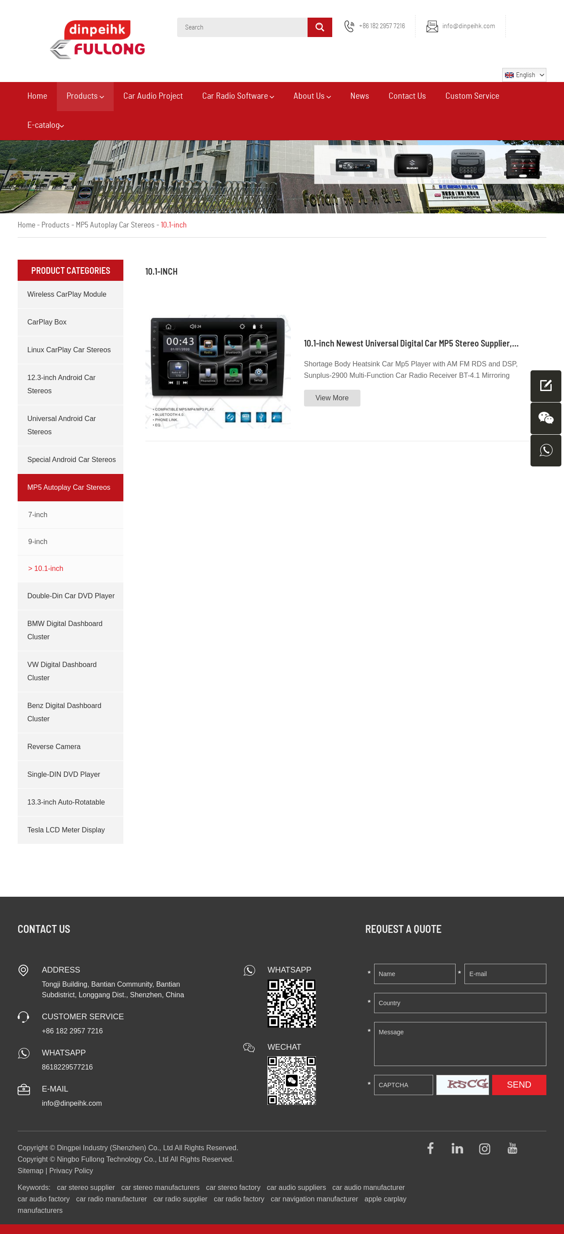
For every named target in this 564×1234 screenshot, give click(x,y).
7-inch (38, 514)
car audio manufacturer (368, 1187)
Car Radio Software (238, 96)
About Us (312, 96)
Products (85, 96)
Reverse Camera (54, 746)
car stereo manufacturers (160, 1187)
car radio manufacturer (111, 1199)
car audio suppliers (296, 1187)
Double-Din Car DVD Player (71, 596)
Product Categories (70, 270)
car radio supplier (180, 1199)
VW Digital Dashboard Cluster (61, 671)
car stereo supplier (86, 1187)
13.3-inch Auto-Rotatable (66, 802)
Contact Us (407, 96)
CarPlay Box (47, 322)
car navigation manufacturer (314, 1199)
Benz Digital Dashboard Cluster (64, 712)
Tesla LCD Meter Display (66, 830)
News (359, 96)
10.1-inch (174, 225)
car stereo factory (233, 1187)
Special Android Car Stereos (71, 459)
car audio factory (44, 1199)
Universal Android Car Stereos (61, 425)
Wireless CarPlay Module (67, 294)
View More (332, 398)
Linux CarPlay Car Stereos (69, 350)
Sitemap (31, 1170)
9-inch (38, 541)
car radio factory (239, 1199)
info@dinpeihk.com (468, 26)
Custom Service (472, 96)
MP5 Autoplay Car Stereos (115, 225)
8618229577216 (67, 1067)
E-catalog (45, 125)
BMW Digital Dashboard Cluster (65, 630)
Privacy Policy (71, 1170)
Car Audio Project (153, 96)
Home (37, 96)
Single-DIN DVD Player (63, 774)
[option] (282, 147)
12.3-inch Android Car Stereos (61, 384)
